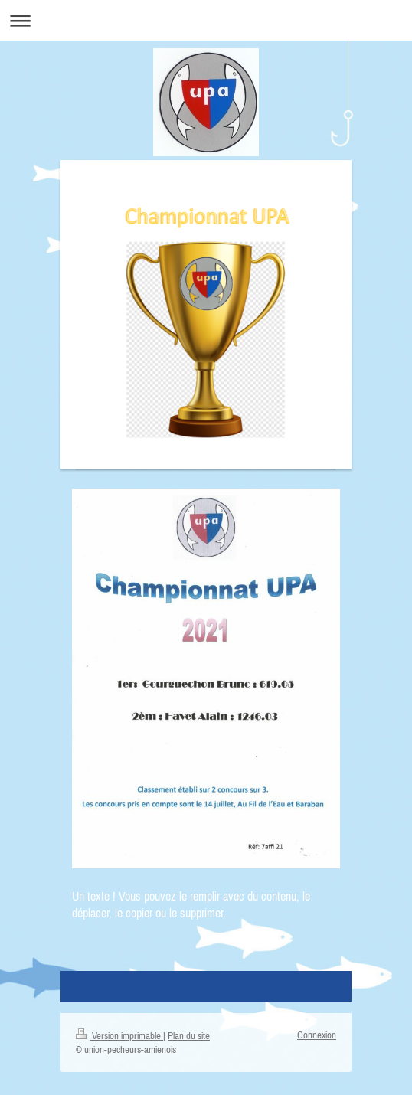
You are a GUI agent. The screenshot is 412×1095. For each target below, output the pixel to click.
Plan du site (189, 1035)
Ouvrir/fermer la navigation (206, 20)
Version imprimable (119, 1035)
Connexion (316, 1035)
